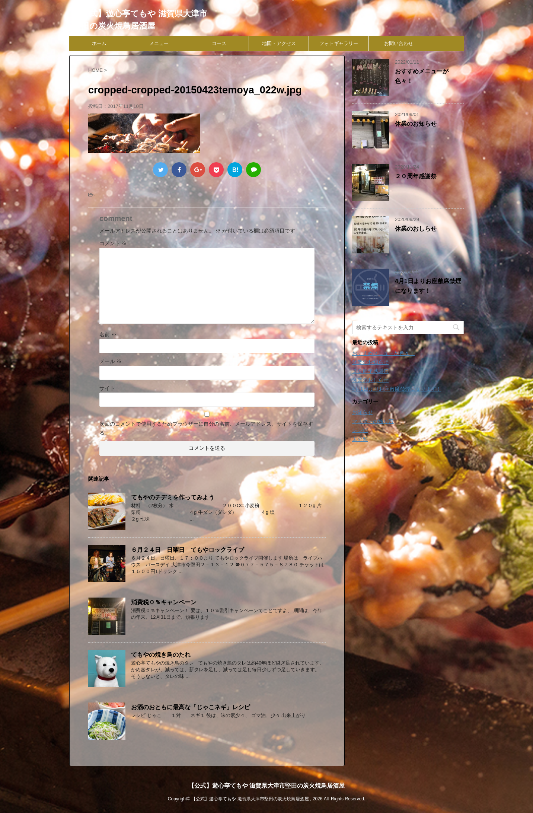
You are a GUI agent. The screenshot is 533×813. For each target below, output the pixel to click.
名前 (108, 334)
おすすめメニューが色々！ (383, 353)
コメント (113, 243)
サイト (107, 388)
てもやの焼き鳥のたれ (161, 655)
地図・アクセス (279, 43)
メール (110, 361)
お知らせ (362, 412)
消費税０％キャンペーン (164, 602)
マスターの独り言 (373, 421)
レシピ (360, 430)
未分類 (360, 439)
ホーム (99, 43)
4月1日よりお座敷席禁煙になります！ (396, 389)
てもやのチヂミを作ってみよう (172, 497)
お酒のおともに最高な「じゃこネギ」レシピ (190, 707)
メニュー (159, 43)
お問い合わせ (398, 43)
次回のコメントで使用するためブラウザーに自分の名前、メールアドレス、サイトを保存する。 (206, 428)
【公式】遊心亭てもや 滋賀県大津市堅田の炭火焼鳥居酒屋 (266, 785)
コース (219, 43)
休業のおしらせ (416, 228)
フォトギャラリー (338, 43)
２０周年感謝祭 (416, 176)
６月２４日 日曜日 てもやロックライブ (187, 550)
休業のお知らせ (416, 124)
